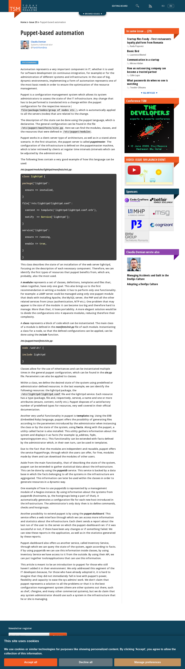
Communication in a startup (143, 60)
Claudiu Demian (38, 41)
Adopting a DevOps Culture (142, 284)
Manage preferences (147, 662)
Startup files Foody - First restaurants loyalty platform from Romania (149, 40)
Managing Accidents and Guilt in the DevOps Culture (148, 277)
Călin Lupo (135, 75)
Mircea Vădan (136, 63)
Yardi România (40, 47)
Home (23, 22)
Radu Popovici (137, 46)
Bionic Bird (133, 51)
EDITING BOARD (120, 5)
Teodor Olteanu (138, 87)
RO (163, 5)
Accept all (30, 662)
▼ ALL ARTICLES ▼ (149, 92)
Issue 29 (33, 22)
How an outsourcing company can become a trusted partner (146, 70)
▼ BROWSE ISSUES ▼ (92, 13)
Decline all (85, 662)
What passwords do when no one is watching (147, 82)
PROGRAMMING (29, 62)
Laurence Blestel (138, 54)
